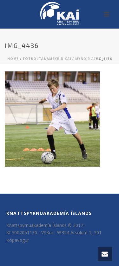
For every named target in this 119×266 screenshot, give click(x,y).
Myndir (82, 59)
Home (13, 59)
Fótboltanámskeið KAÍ (47, 59)
